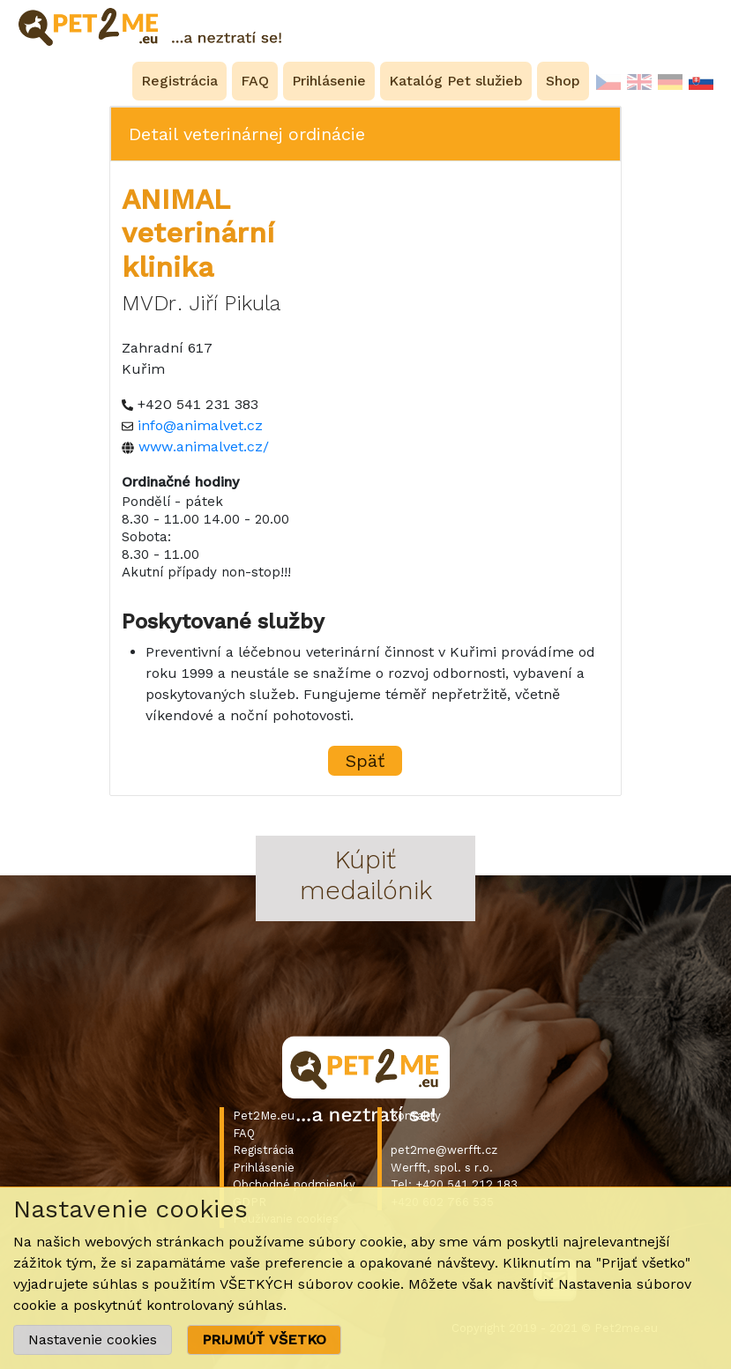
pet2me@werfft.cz (444, 1150)
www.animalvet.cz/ (203, 446)
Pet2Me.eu (264, 1115)
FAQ (244, 1133)
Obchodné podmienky (294, 1184)
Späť (365, 760)
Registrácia (263, 1150)
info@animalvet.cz (200, 425)
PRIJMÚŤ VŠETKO (264, 1339)
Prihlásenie (264, 1167)
